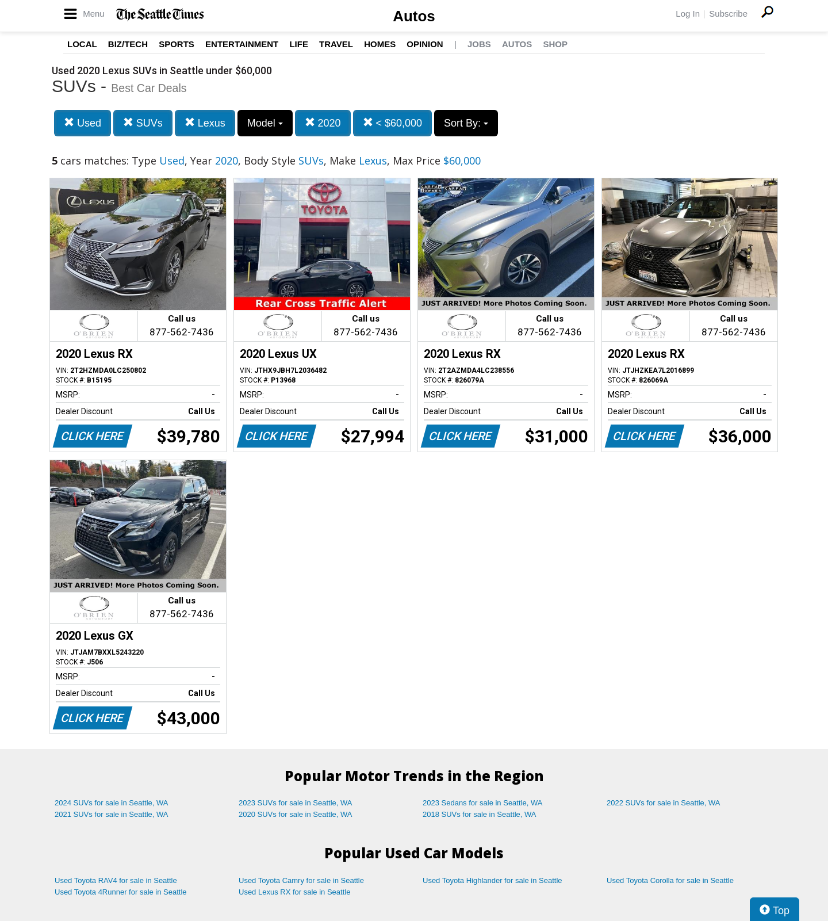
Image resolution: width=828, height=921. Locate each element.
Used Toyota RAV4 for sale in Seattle (116, 880)
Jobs (479, 44)
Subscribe (728, 13)
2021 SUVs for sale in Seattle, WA (111, 814)
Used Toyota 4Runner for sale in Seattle (121, 892)
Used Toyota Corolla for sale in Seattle (670, 880)
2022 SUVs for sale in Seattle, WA (663, 802)
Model (265, 123)
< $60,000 (393, 123)
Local (82, 44)
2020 (323, 123)
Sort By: (466, 123)
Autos (414, 16)
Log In (688, 13)
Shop (555, 44)
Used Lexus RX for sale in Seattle (294, 892)
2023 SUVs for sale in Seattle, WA (295, 802)
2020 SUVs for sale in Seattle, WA (295, 814)
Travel (336, 44)
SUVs (143, 123)
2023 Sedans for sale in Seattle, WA (482, 802)
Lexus (205, 123)
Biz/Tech (128, 44)
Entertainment (241, 44)
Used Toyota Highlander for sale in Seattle (492, 880)
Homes (380, 44)
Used (82, 123)
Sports (176, 44)
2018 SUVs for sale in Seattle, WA (479, 814)
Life (298, 44)
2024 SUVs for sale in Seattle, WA (111, 802)
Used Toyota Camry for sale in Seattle (301, 880)
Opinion (425, 44)
